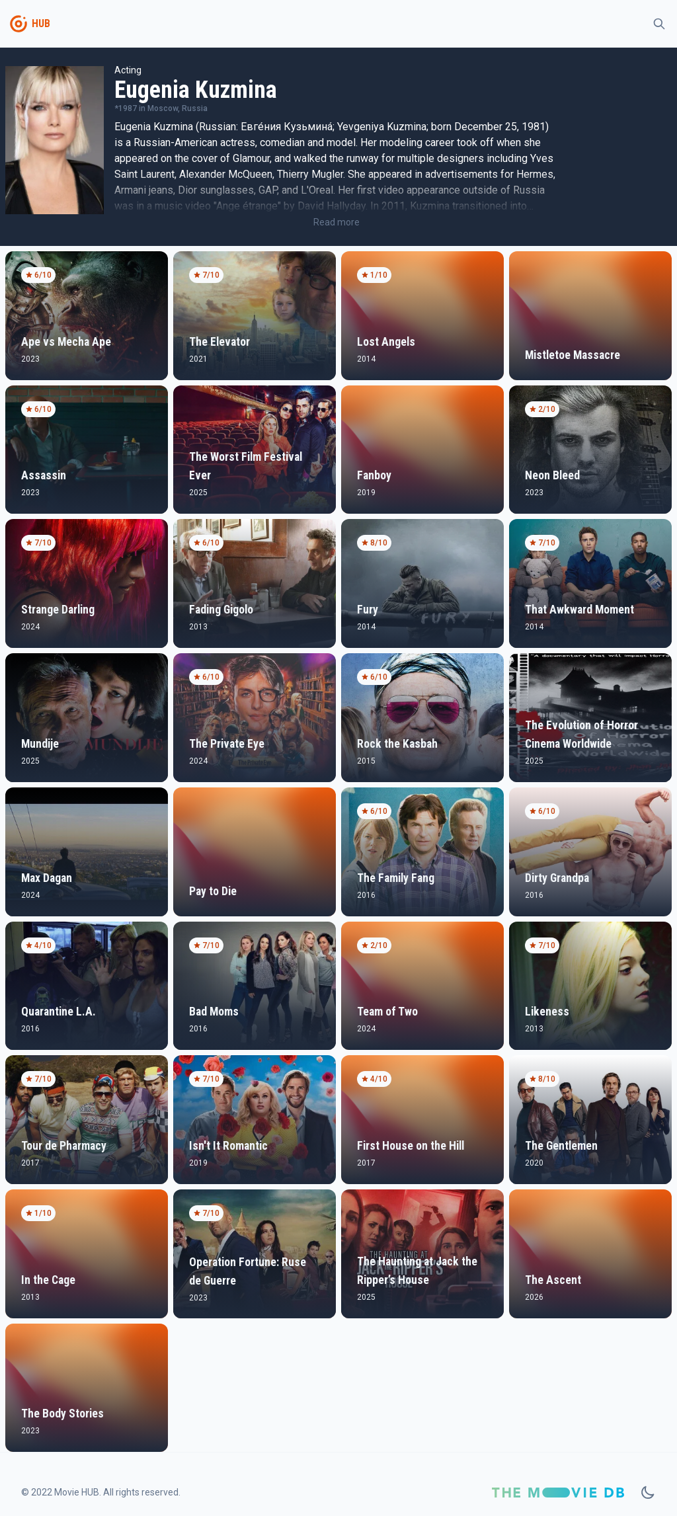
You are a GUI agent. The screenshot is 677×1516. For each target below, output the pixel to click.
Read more (336, 222)
